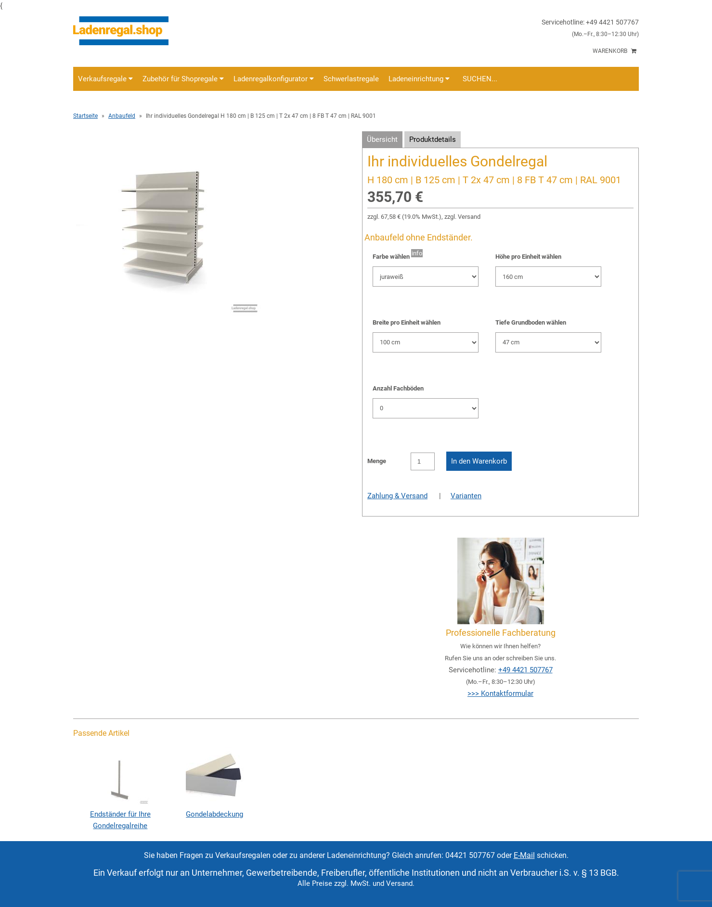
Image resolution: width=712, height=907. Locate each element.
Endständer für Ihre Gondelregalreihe (120, 814)
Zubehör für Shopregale (183, 79)
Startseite (85, 116)
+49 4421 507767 (525, 670)
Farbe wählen (391, 256)
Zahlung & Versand (397, 495)
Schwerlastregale (351, 79)
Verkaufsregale (105, 79)
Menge (376, 461)
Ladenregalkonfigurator (273, 79)
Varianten (466, 495)
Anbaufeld (121, 116)
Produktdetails (432, 139)
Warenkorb (614, 51)
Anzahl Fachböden (398, 388)
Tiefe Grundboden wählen (530, 322)
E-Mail (524, 855)
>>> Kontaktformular (500, 693)
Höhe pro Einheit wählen (528, 256)
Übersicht (382, 139)
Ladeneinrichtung (419, 79)
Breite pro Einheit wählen (406, 322)
